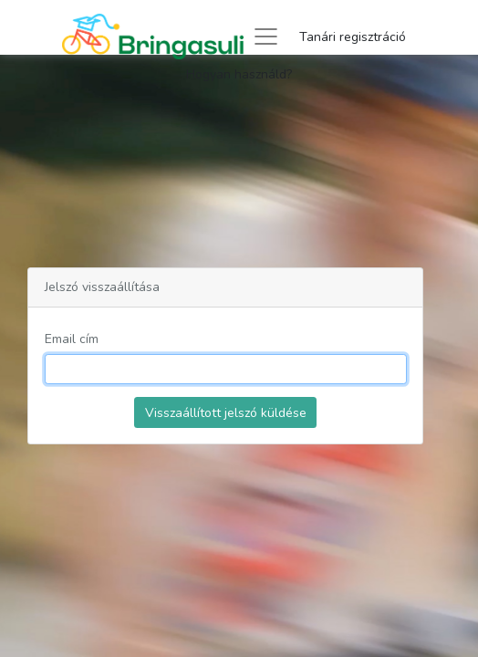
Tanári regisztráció (352, 37)
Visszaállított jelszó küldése (226, 413)
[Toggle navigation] (266, 36)
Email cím (72, 339)
